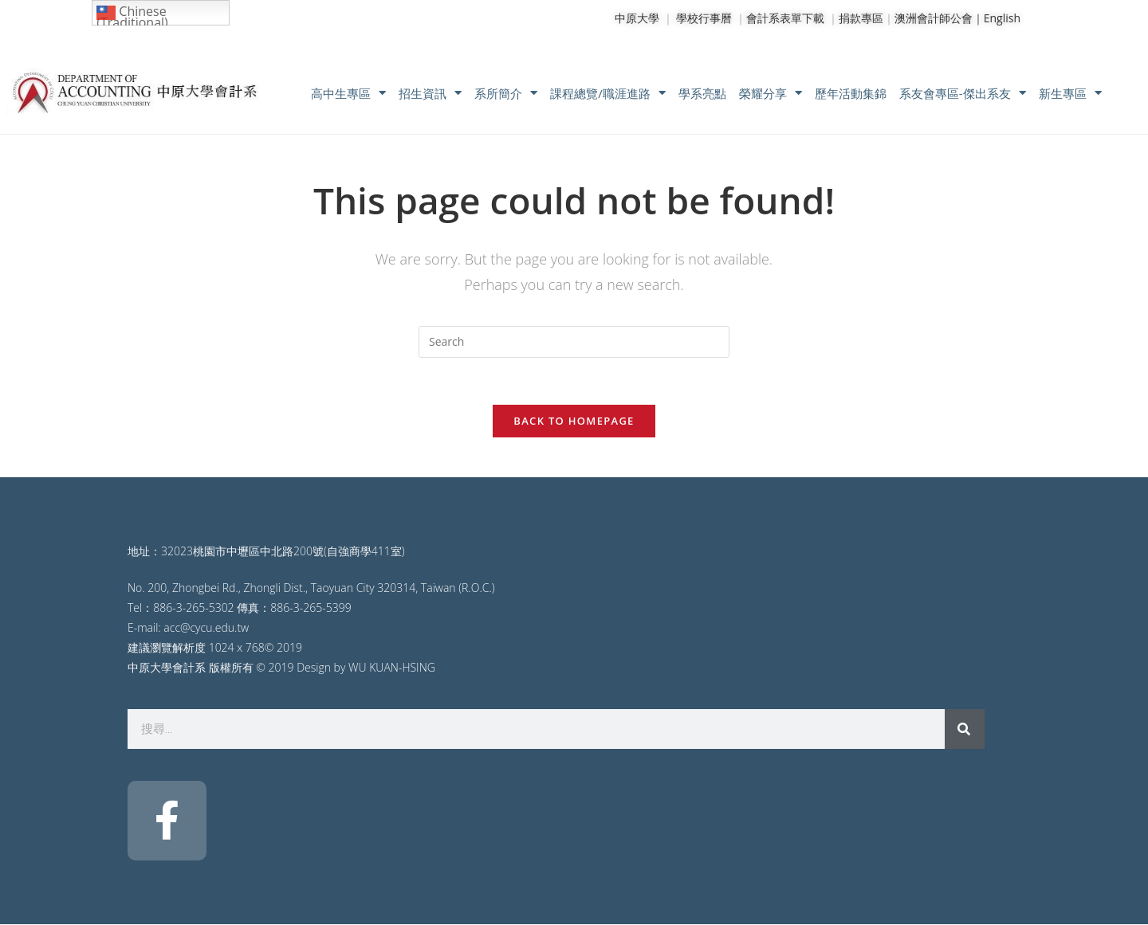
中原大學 (637, 17)
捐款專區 (861, 17)
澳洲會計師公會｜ (939, 17)
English (1002, 17)
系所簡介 (505, 93)
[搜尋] (965, 730)
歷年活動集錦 (851, 93)
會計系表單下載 (785, 17)
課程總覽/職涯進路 (608, 93)
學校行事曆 (704, 17)
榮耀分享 (770, 93)
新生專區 (1070, 93)
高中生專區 (348, 93)
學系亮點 (702, 93)
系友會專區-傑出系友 (962, 93)
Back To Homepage (573, 421)
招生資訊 (430, 93)
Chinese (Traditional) (132, 13)
